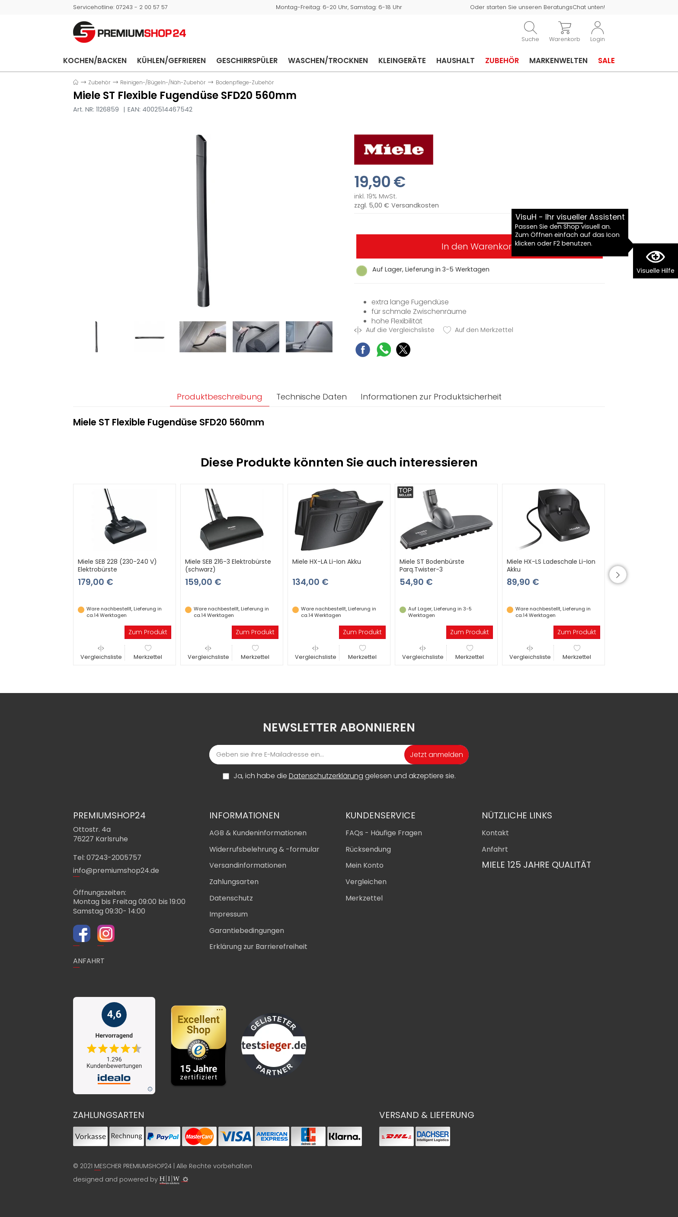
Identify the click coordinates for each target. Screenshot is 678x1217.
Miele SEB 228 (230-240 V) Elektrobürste (117, 565)
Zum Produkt (147, 632)
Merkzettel (148, 652)
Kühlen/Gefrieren (171, 60)
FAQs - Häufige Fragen (383, 833)
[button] (618, 574)
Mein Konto (364, 865)
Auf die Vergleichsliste (394, 330)
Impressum (228, 914)
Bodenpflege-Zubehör (245, 82)
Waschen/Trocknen (328, 60)
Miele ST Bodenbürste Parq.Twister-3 (432, 565)
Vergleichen (366, 882)
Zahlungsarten (234, 882)
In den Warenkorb (479, 246)
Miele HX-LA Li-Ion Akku (326, 561)
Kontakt (495, 833)
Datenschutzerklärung (326, 776)
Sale (606, 60)
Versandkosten (415, 205)
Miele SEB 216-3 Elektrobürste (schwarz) (228, 565)
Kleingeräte (402, 60)
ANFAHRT (89, 961)
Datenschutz (231, 898)
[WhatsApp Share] (384, 350)
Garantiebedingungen (246, 931)
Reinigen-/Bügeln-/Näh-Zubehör (162, 82)
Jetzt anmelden (436, 755)
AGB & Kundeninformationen (258, 833)
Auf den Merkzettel (478, 330)
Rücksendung (368, 849)
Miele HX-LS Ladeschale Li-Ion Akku (551, 565)
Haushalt (455, 60)
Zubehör (502, 60)
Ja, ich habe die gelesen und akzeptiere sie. (344, 776)
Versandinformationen (247, 865)
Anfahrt (495, 849)
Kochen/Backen (95, 60)
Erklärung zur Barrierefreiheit (258, 947)
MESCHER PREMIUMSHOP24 (133, 1166)
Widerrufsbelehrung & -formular (264, 849)
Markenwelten (558, 60)
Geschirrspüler (247, 60)
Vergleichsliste (101, 652)
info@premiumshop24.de (116, 870)
